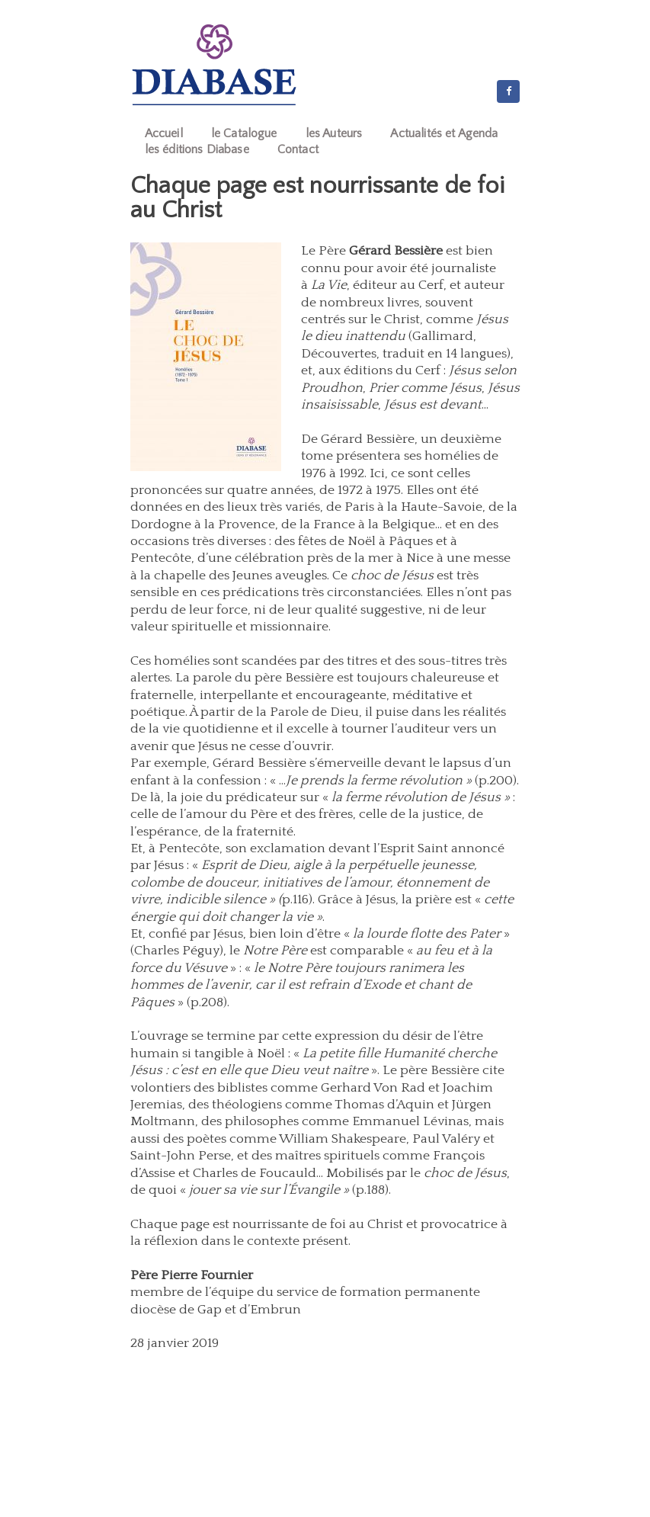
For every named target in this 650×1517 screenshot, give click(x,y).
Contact (298, 149)
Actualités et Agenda (444, 133)
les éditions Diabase (197, 149)
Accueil (164, 133)
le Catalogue (244, 133)
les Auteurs (334, 133)
